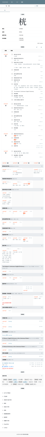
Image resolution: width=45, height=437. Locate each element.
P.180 (41, 321)
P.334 (41, 349)
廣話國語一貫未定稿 (18, 95)
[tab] (5, 10)
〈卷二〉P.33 (39, 147)
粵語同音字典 (17, 80)
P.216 (41, 356)
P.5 (41, 99)
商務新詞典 (16, 70)
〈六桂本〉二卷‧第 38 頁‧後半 (36, 364)
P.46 (41, 81)
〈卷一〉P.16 (40, 145)
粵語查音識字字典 (18, 78)
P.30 (41, 97)
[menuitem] (22, 392)
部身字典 (16, 84)
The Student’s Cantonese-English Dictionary (24, 91)
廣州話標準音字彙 (18, 74)
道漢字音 (16, 146)
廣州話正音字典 (17, 54)
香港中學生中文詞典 (18, 62)
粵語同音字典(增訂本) (19, 58)
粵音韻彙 (16, 93)
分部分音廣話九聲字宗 (19, 99)
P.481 (41, 343)
